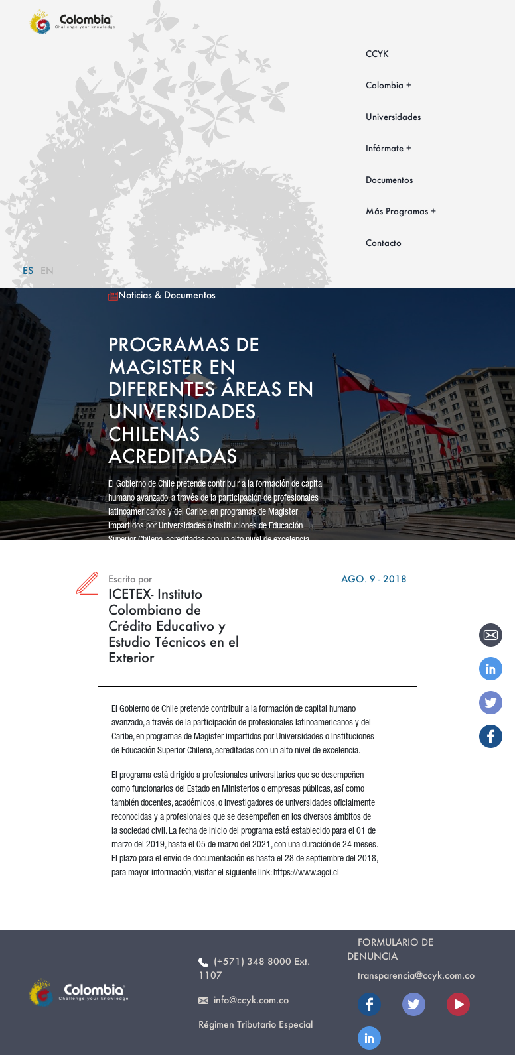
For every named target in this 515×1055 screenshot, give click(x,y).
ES (28, 270)
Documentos (389, 179)
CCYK (377, 53)
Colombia (385, 84)
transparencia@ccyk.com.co (416, 975)
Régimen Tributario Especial (255, 1024)
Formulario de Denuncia (390, 949)
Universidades (393, 116)
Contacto (384, 242)
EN (47, 270)
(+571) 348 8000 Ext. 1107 (254, 968)
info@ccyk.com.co (243, 999)
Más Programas (397, 210)
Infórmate (385, 147)
